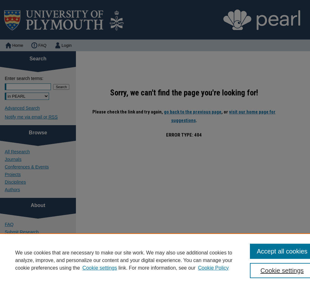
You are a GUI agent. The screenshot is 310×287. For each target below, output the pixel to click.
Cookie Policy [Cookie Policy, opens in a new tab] (213, 268)
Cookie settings (100, 268)
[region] (155, 260)
